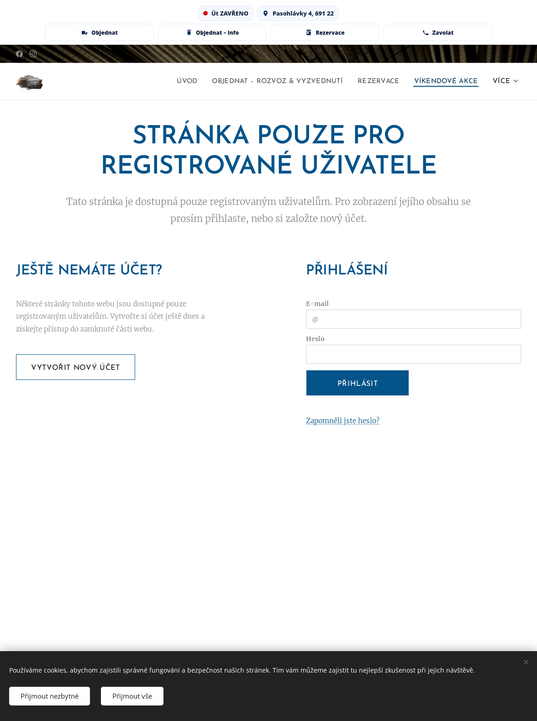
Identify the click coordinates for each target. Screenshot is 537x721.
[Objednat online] (99, 32)
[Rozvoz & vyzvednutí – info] (212, 32)
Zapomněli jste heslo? (342, 420)
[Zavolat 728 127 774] (437, 32)
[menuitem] (170, 81)
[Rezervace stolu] (324, 32)
